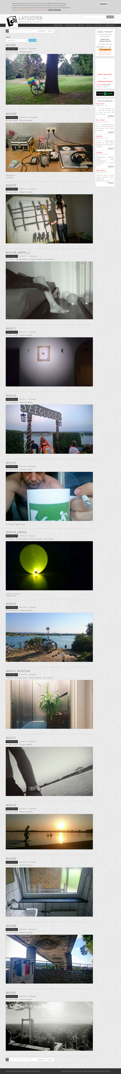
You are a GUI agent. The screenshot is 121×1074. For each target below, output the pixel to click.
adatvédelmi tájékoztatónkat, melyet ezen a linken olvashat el (31, 10)
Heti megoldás (49, 259)
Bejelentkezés (109, 22)
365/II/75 (11, 462)
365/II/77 (11, 328)
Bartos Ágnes (100, 120)
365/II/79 (11, 185)
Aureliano (99, 136)
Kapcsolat (72, 1071)
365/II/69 (11, 858)
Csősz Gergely (11, 49)
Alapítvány (97, 25)
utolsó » (50, 31)
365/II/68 (11, 925)
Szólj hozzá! (32, 49)
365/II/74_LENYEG (16, 532)
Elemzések (20, 1071)
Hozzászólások (36, 1071)
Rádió (88, 25)
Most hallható (105, 74)
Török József (107, 84)
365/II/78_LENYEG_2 (18, 252)
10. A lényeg (10, 259)
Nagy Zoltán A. (101, 170)
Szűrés (8, 37)
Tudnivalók (109, 25)
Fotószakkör (70, 25)
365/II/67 (11, 992)
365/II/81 (11, 45)
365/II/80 (11, 113)
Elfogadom (104, 4)
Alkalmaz (32, 40)
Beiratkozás (58, 25)
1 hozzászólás (32, 256)
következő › (42, 31)
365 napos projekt (12, 52)
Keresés (110, 17)
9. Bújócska (9, 678)
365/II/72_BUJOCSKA (18, 671)
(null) (105, 78)
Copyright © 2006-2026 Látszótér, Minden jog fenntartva (93, 1071)
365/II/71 (11, 737)
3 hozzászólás (33, 117)
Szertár (80, 25)
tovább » (110, 116)
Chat (101, 22)
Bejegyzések (12, 1071)
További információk (54, 10)
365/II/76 (11, 395)
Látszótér (30, 18)
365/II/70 (11, 805)
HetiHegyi (27, 1071)
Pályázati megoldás (26, 52)
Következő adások (105, 81)
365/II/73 (11, 603)
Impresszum (64, 1071)
